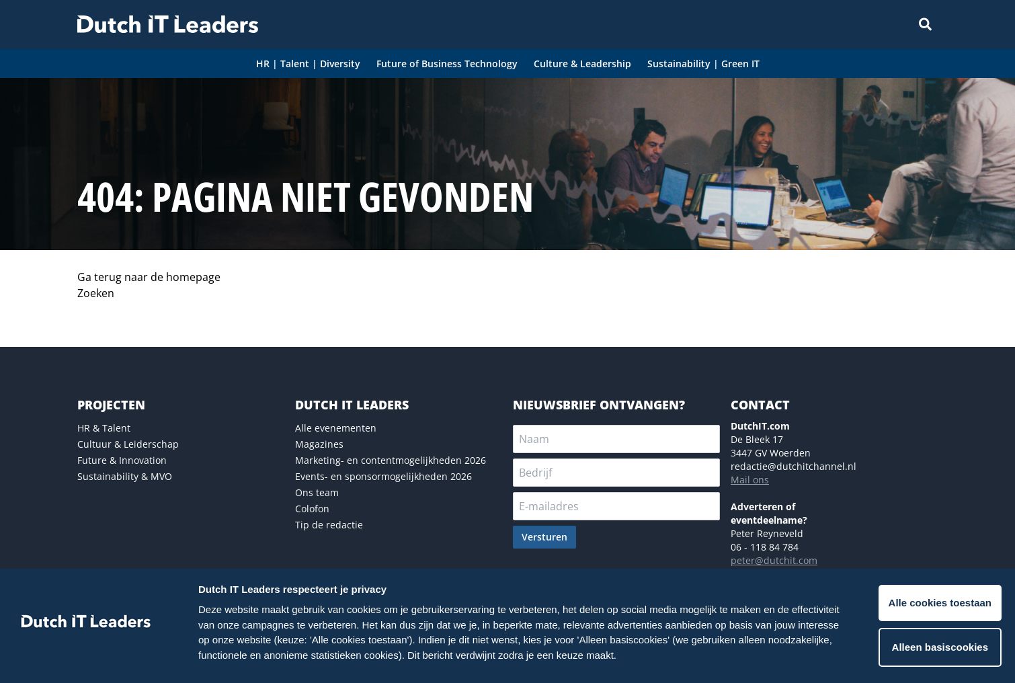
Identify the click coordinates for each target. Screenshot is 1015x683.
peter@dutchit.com (774, 560)
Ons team (317, 492)
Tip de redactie (329, 524)
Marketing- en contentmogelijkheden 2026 (390, 460)
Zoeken (95, 293)
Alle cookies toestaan (940, 602)
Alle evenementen (335, 427)
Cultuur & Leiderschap (128, 444)
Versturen (544, 536)
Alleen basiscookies (940, 647)
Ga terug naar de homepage (148, 277)
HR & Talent (103, 427)
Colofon (312, 508)
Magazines (319, 444)
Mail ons (750, 479)
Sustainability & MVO (124, 476)
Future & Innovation (122, 460)
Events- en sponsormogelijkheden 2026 (383, 476)
